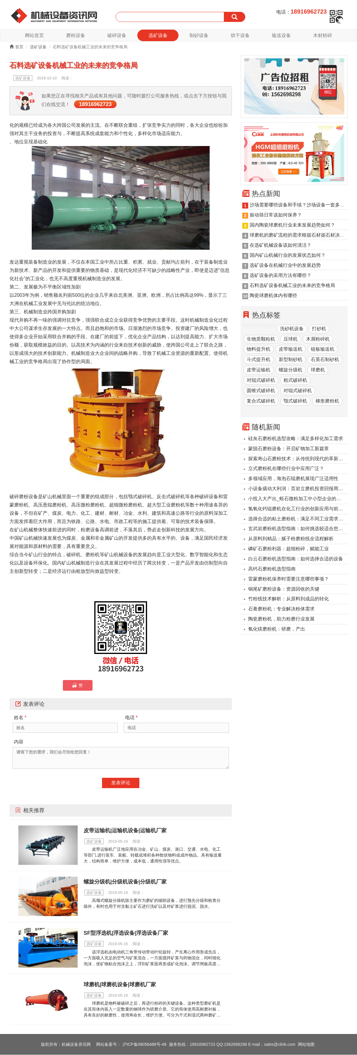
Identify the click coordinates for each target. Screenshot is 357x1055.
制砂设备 (198, 35)
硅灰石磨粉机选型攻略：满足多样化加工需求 (295, 438)
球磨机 (318, 370)
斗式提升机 (258, 360)
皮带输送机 (290, 349)
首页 (16, 47)
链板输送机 (322, 349)
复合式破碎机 (261, 401)
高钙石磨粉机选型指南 (272, 569)
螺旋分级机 (290, 370)
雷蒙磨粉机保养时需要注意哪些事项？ (288, 579)
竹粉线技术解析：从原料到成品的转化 (288, 599)
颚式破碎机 (295, 401)
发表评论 (120, 782)
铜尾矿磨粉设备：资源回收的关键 (283, 589)
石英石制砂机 (325, 360)
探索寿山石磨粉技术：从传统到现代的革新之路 (298, 458)
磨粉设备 (75, 35)
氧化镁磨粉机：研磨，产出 (276, 629)
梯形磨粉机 (327, 401)
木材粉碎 (322, 35)
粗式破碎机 (295, 380)
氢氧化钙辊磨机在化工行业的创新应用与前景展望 (298, 509)
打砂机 (319, 328)
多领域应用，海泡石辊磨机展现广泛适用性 (293, 478)
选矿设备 (158, 35)
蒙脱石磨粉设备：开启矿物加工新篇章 (288, 448)
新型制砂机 (290, 360)
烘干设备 (240, 35)
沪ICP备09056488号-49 (144, 1044)
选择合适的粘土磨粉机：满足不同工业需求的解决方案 (298, 519)
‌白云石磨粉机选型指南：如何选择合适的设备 (295, 559)
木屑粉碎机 (318, 339)
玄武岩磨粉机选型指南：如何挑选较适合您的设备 (298, 529)
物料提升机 (258, 349)
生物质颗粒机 (261, 339)
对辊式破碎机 (261, 380)
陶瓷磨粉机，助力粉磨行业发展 (281, 619)
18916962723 (95, 105)
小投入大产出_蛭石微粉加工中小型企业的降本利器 (298, 498)
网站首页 (34, 35)
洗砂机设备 (292, 328)
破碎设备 (116, 35)
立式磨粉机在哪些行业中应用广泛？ (286, 469)
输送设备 (281, 35)
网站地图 (306, 1044)
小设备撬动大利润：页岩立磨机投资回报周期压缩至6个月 (298, 488)
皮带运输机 (258, 370)
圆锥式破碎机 (261, 390)
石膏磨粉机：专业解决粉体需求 (281, 609)
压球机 (290, 339)
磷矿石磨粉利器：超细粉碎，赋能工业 (288, 548)
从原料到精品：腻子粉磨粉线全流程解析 (291, 539)
